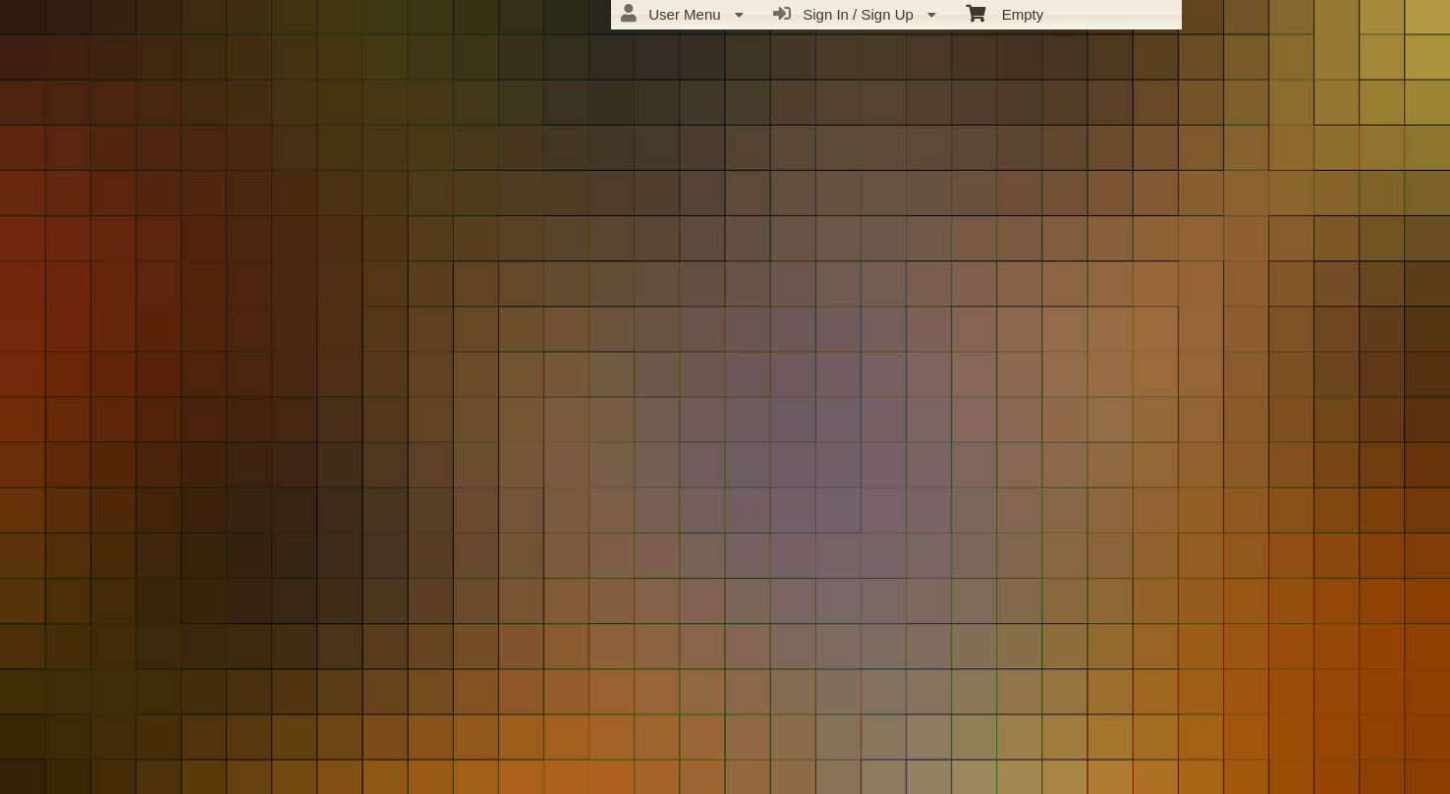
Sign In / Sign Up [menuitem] (854, 14)
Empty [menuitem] (1004, 13)
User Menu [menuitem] (682, 14)
